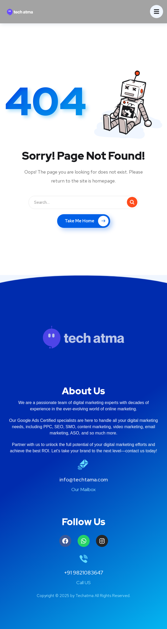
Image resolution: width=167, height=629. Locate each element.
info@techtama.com (84, 479)
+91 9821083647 (83, 572)
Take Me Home (87, 221)
